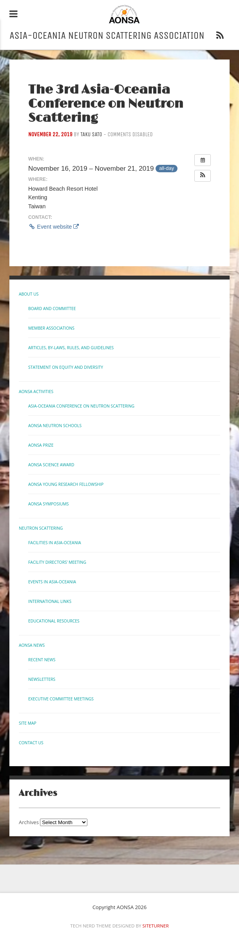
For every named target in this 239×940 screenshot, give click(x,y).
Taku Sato (91, 134)
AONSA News (32, 645)
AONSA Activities (36, 391)
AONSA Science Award (51, 464)
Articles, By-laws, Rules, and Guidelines (71, 347)
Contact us (31, 742)
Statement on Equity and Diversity (65, 367)
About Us (28, 294)
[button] (202, 175)
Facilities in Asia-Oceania (54, 542)
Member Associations (51, 328)
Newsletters (41, 679)
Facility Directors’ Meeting (57, 562)
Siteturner (156, 926)
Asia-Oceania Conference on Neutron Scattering (81, 406)
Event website (53, 227)
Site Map (27, 723)
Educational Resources (54, 621)
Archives (29, 822)
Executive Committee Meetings (61, 699)
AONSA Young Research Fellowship (65, 484)
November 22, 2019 (50, 134)
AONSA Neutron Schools (54, 425)
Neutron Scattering (41, 528)
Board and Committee (52, 308)
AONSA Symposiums (48, 504)
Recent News (41, 659)
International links (49, 601)
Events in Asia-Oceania (52, 582)
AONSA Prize (41, 445)
